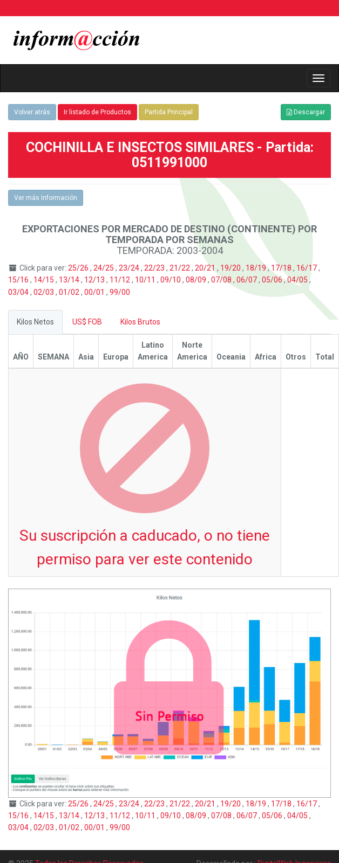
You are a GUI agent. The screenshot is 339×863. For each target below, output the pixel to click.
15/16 (19, 279)
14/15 (44, 279)
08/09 (197, 279)
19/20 (231, 268)
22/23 (155, 268)
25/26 (79, 268)
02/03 (44, 292)
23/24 (130, 268)
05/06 (273, 279)
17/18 (282, 268)
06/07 (247, 279)
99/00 (120, 292)
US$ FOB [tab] (87, 321)
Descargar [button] (306, 112)
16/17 (307, 268)
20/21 (206, 268)
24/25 (104, 268)
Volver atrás (32, 112)
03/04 (19, 292)
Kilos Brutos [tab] (140, 321)
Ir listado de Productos (97, 112)
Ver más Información (45, 198)
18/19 (257, 268)
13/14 (70, 279)
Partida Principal (169, 112)
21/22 (181, 268)
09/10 (171, 279)
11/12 (121, 279)
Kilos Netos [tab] (35, 321)
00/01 (95, 292)
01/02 (70, 292)
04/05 (298, 279)
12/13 (95, 279)
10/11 (146, 279)
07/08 (222, 279)
